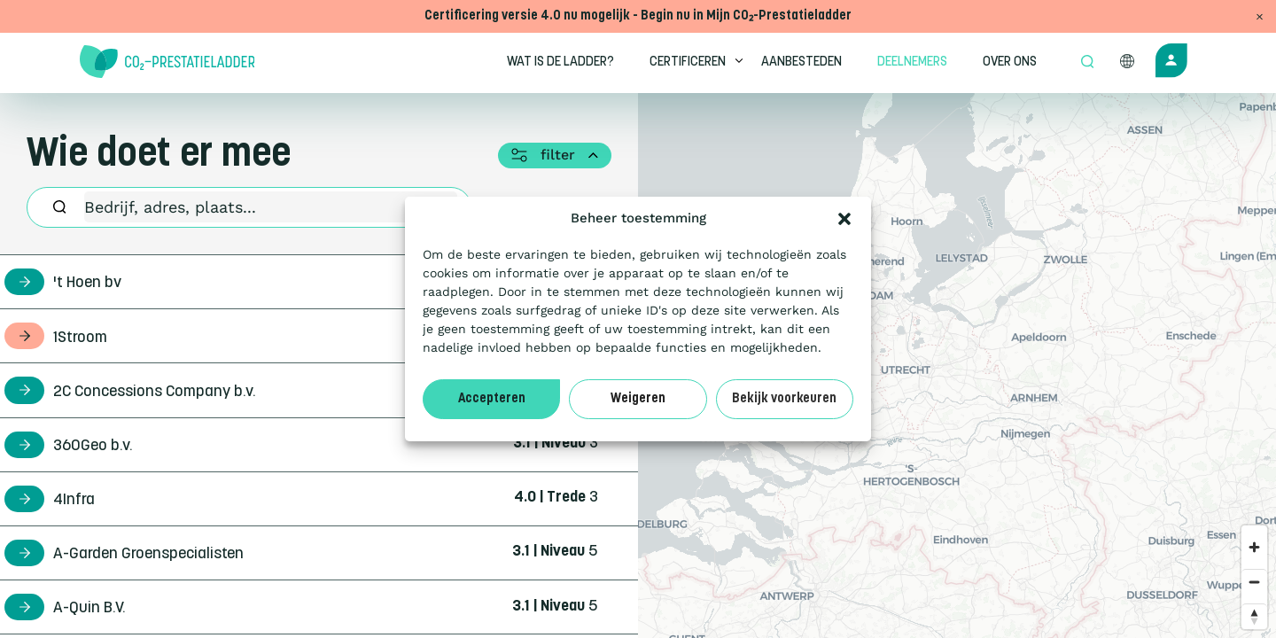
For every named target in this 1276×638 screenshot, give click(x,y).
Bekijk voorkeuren (784, 399)
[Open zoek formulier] (1087, 63)
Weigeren (638, 399)
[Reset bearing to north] (1254, 616)
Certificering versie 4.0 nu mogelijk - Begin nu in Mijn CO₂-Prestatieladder (638, 16)
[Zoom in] (1254, 547)
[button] (844, 219)
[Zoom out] (1254, 582)
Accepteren (491, 399)
